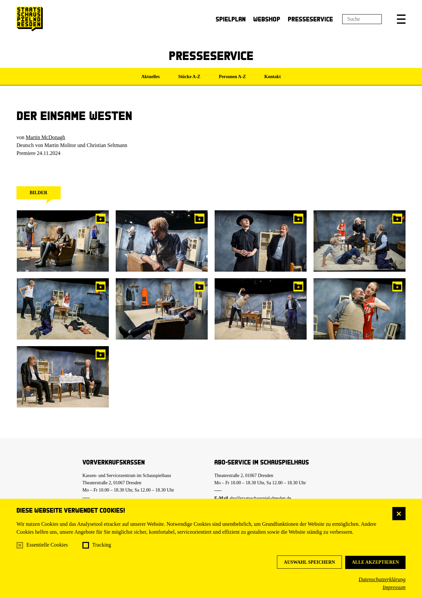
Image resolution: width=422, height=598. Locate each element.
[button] (401, 19)
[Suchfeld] (362, 19)
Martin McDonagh (45, 137)
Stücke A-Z (189, 76)
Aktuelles (150, 76)
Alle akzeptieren (375, 562)
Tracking (101, 545)
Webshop (266, 19)
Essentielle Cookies (47, 545)
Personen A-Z (232, 76)
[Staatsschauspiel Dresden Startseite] (29, 19)
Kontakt (272, 76)
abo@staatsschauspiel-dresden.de (260, 498)
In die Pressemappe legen (101, 219)
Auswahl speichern (309, 562)
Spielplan (231, 19)
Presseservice (310, 19)
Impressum (394, 587)
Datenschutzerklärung (382, 579)
